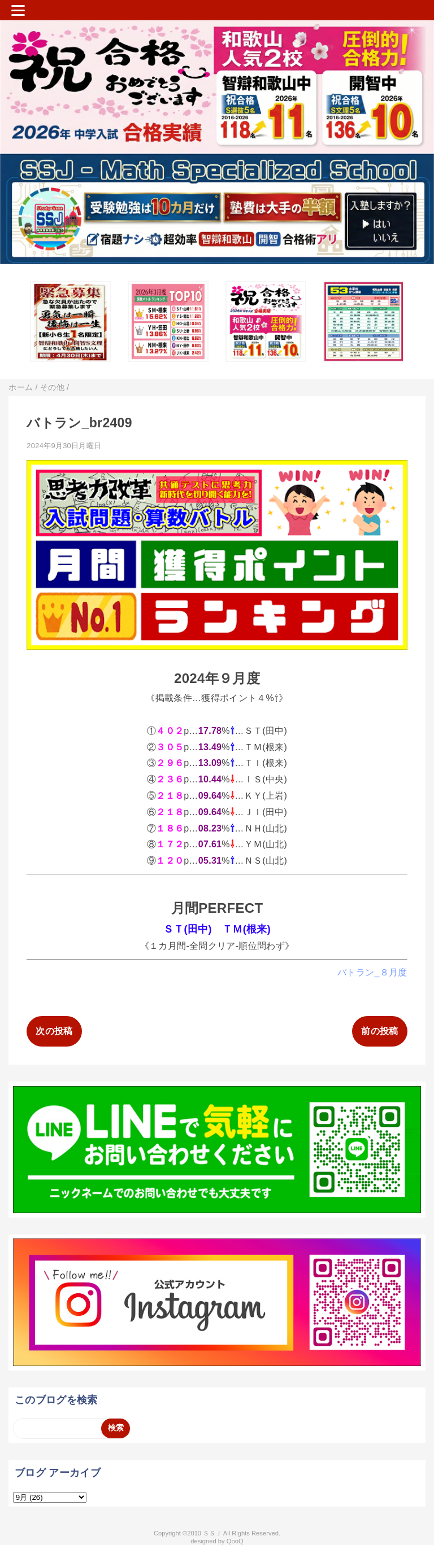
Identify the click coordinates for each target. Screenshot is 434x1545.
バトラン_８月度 (372, 972)
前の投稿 (379, 1031)
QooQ (235, 1541)
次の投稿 (54, 1031)
